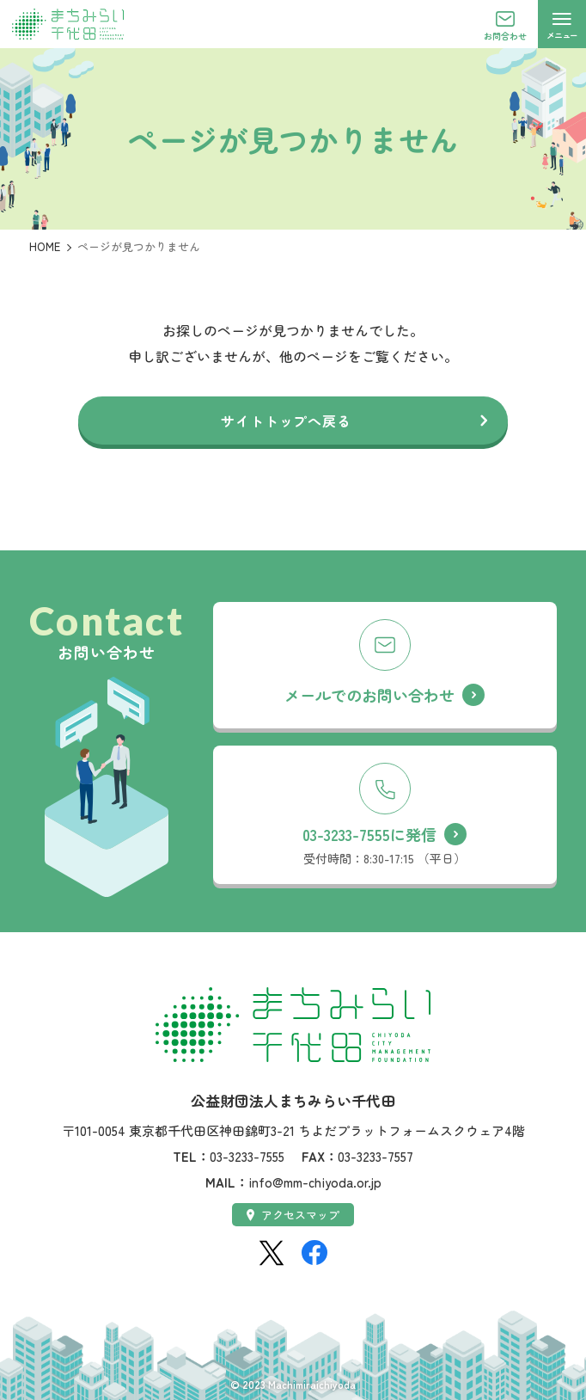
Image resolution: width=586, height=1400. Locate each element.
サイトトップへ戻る (286, 420)
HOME (44, 246)
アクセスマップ (293, 1215)
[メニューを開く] (562, 24)
